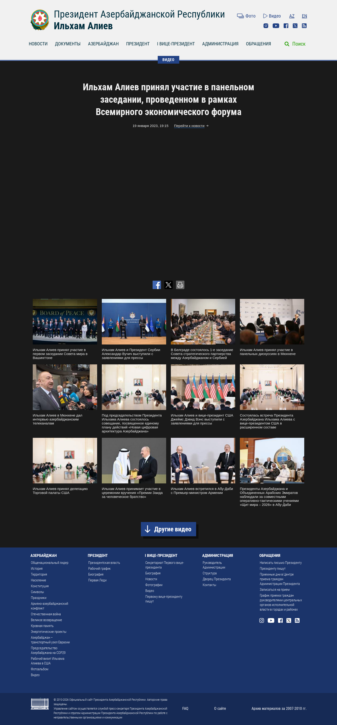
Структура (210, 573)
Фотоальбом (39, 669)
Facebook (286, 25)
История (37, 568)
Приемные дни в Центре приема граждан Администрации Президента (280, 579)
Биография (95, 574)
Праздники (38, 598)
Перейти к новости (189, 126)
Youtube (276, 25)
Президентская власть (104, 563)
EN (304, 16)
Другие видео (172, 529)
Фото (250, 16)
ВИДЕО (168, 60)
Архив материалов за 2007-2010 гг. (279, 708)
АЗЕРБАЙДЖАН (103, 44)
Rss (304, 25)
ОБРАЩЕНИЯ (258, 44)
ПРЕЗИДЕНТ (138, 44)
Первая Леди (97, 580)
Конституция (40, 586)
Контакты (209, 585)
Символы (37, 592)
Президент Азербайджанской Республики (139, 14)
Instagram (266, 25)
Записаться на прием (275, 589)
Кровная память (42, 626)
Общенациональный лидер (49, 563)
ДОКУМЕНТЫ (68, 44)
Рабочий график (99, 568)
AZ (291, 16)
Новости (151, 579)
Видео (275, 16)
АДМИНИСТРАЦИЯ (220, 44)
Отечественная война (46, 614)
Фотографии (153, 585)
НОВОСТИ (38, 44)
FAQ (185, 708)
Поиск (299, 44)
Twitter (295, 25)
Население (38, 580)
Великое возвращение (46, 620)
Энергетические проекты (48, 632)
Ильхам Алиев (83, 26)
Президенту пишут (273, 568)
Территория (39, 574)
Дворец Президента (217, 579)
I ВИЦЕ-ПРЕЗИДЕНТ (176, 44)
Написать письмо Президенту (281, 563)
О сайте (220, 708)
